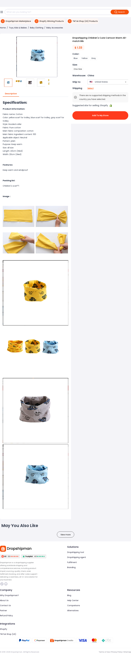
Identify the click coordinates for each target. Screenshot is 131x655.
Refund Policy (6, 615)
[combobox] (104, 82)
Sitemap (127, 652)
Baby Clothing (36, 27)
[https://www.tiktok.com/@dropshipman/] (2, 584)
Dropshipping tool (75, 552)
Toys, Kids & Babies (18, 27)
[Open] (126, 82)
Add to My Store (100, 115)
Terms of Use (104, 652)
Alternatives (73, 610)
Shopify (3, 629)
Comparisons (73, 605)
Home (3, 27)
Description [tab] (11, 94)
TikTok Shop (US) (8, 634)
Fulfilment (72, 562)
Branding (71, 567)
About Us (4, 600)
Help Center (73, 600)
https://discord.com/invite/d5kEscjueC (6, 584)
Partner (3, 610)
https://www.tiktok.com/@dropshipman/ (2, 584)
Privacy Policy (116, 652)
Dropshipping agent (76, 557)
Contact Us (5, 605)
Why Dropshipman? (9, 595)
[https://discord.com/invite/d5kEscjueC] (6, 584)
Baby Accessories (54, 27)
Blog (69, 595)
